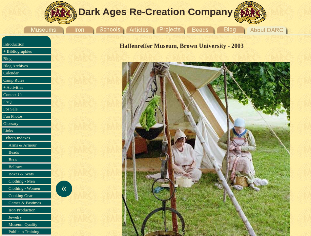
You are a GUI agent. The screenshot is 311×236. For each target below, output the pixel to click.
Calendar (11, 72)
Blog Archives (15, 65)
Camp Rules (13, 80)
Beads (14, 152)
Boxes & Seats (21, 173)
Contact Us (12, 94)
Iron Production (22, 209)
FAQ (7, 101)
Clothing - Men (22, 181)
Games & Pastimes (25, 202)
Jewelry (15, 217)
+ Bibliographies (17, 51)
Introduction (13, 44)
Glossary (10, 123)
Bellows (16, 166)
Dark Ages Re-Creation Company (155, 11)
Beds (13, 159)
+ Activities (13, 87)
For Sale (10, 109)
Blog (7, 58)
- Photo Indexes (16, 137)
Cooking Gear (20, 195)
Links (8, 130)
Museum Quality (23, 224)
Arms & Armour (23, 145)
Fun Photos (13, 116)
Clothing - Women (24, 188)
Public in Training (24, 231)
